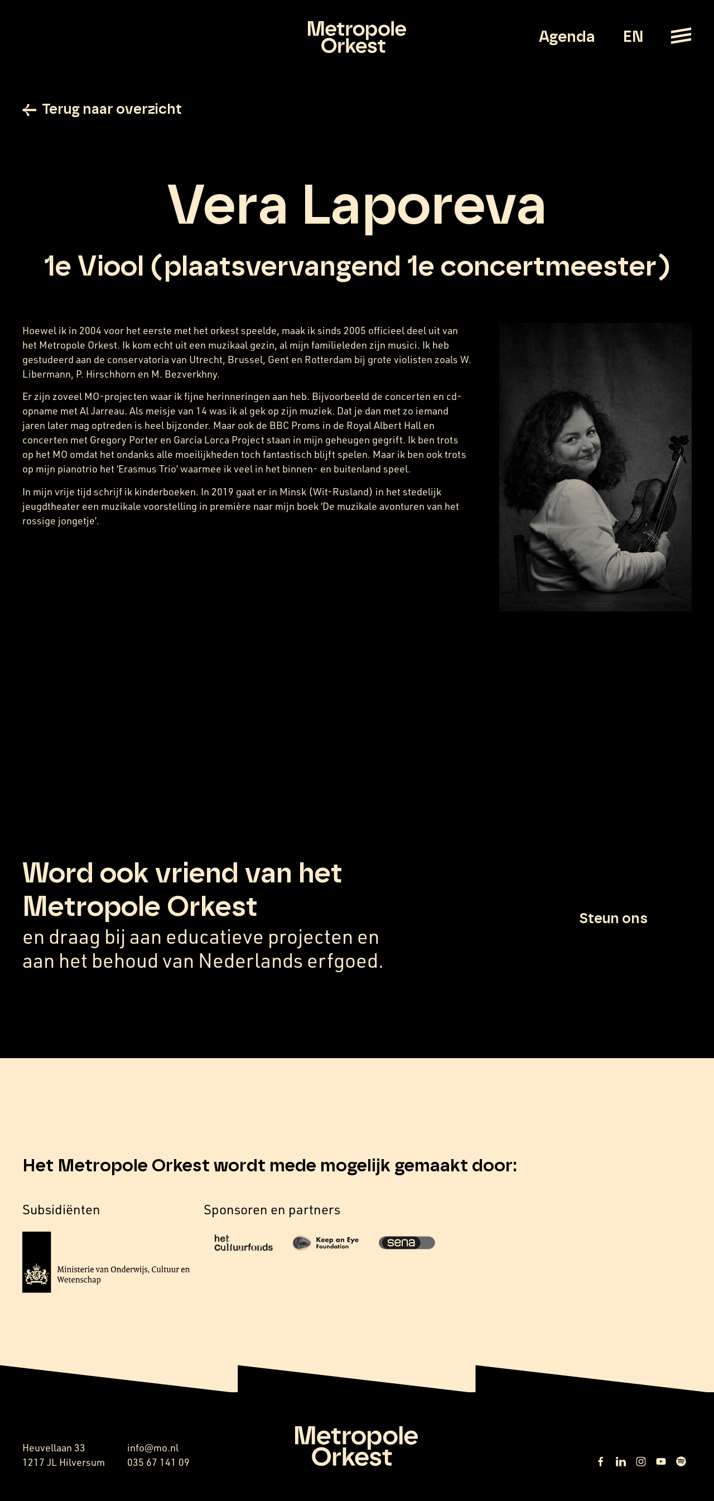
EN (633, 37)
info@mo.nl (152, 1448)
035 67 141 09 (158, 1463)
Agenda (567, 37)
